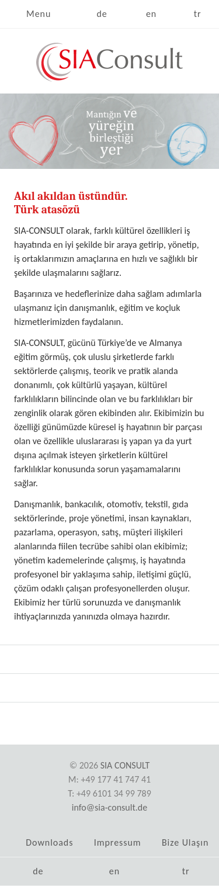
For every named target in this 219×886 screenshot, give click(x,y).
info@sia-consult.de (109, 807)
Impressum (117, 842)
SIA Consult (125, 765)
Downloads (49, 842)
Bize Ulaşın (185, 842)
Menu (38, 13)
